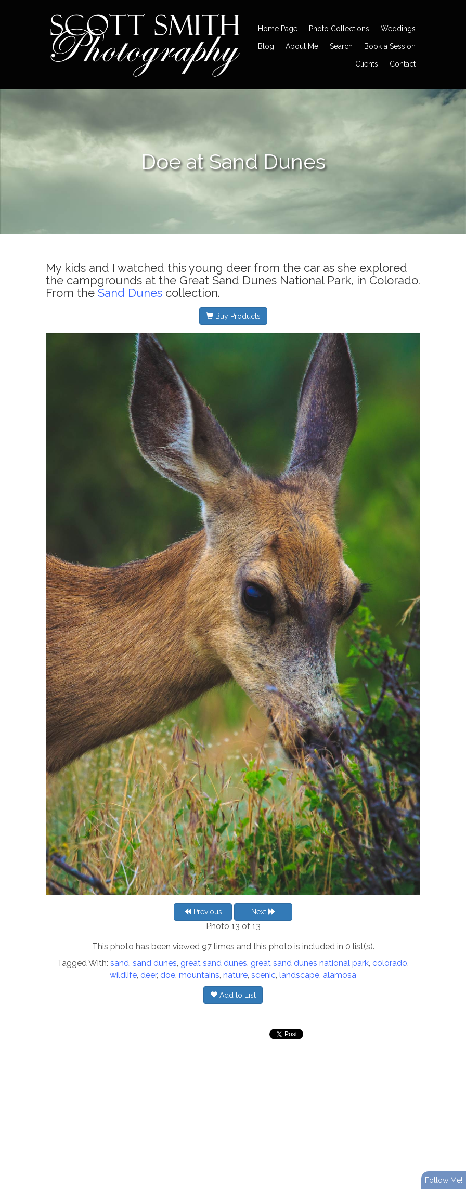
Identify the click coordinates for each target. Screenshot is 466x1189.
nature (235, 975)
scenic (263, 975)
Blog (266, 46)
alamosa (339, 975)
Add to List (233, 995)
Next (263, 912)
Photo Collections (339, 28)
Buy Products (233, 316)
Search (341, 46)
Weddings (398, 28)
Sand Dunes (130, 292)
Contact (403, 64)
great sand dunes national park (310, 963)
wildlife (123, 975)
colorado (389, 963)
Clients (366, 64)
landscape (299, 975)
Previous (203, 912)
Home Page (277, 28)
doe (167, 975)
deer (148, 975)
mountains (199, 975)
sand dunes (155, 963)
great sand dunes (213, 963)
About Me (302, 46)
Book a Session (390, 46)
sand (119, 963)
